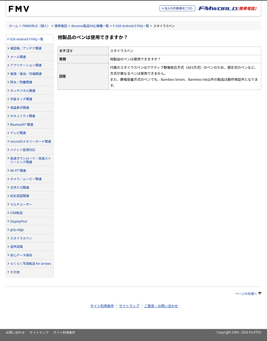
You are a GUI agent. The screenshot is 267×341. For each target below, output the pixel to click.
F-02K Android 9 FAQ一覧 (131, 25)
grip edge (17, 229)
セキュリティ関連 (22, 115)
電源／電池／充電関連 (26, 73)
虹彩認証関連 (19, 195)
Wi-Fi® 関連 (18, 170)
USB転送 (16, 212)
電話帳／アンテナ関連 (25, 48)
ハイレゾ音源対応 (22, 149)
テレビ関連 (18, 132)
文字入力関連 (19, 187)
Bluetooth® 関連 (21, 124)
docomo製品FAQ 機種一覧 (90, 25)
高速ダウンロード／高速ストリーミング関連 (30, 160)
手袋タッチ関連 (21, 99)
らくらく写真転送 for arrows (30, 263)
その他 (15, 272)
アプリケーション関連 (26, 65)
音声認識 (16, 246)
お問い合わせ (15, 332)
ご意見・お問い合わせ (161, 305)
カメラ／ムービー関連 (26, 178)
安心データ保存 (21, 255)
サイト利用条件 (102, 305)
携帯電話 (60, 25)
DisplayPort (18, 221)
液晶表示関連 (19, 107)
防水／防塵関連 (21, 82)
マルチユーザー (21, 204)
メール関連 (18, 56)
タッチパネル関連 (22, 90)
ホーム (13, 25)
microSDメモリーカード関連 (30, 141)
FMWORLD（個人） (36, 25)
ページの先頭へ (248, 293)
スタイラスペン (21, 238)
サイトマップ (129, 305)
